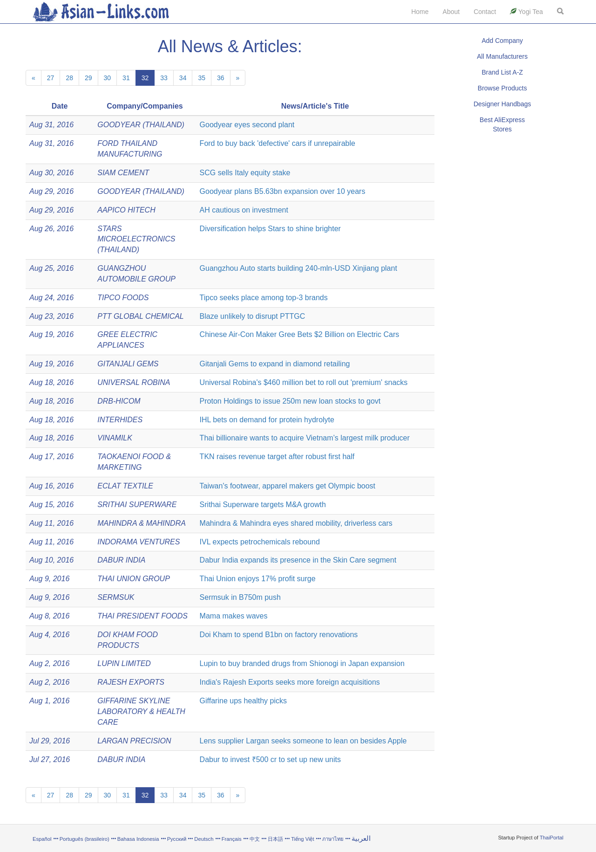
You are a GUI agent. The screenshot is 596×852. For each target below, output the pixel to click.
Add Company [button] (502, 40)
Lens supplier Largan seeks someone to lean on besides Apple (303, 741)
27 (50, 78)
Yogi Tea (526, 11)
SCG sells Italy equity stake (245, 173)
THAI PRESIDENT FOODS (142, 616)
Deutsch (203, 839)
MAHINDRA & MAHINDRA (141, 523)
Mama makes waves (234, 616)
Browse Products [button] (502, 88)
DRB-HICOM (118, 401)
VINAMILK (114, 438)
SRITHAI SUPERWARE (136, 504)
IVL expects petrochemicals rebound (260, 542)
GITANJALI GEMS (127, 364)
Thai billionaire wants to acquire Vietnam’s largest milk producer (305, 438)
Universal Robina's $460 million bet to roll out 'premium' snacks (304, 382)
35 (201, 78)
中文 (255, 839)
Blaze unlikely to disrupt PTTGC (252, 316)
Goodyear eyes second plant (247, 125)
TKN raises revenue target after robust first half (277, 456)
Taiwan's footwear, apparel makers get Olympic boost (287, 486)
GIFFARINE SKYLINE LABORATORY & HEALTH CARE (141, 711)
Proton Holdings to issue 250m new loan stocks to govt (290, 401)
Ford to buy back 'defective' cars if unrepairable (277, 143)
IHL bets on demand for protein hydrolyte (267, 420)
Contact (485, 11)
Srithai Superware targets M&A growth (263, 504)
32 (145, 78)
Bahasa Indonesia (138, 839)
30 (107, 78)
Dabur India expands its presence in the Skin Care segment (298, 560)
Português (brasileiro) (84, 839)
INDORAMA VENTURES (138, 542)
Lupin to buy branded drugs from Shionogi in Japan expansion (302, 663)
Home (419, 11)
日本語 (275, 839)
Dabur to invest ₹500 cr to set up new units (270, 759)
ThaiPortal (551, 837)
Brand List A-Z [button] (502, 72)
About (451, 11)
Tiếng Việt (302, 839)
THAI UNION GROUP (133, 579)
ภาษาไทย (333, 839)
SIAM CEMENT (123, 173)
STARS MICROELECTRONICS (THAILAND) (136, 239)
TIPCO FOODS (123, 298)
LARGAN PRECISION (134, 741)
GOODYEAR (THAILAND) (140, 125)
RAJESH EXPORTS (130, 682)
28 (69, 78)
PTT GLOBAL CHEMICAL (140, 316)
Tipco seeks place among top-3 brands (264, 298)
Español (42, 839)
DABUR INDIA (121, 560)
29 (88, 78)
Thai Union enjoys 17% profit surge (258, 579)
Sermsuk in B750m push (240, 597)
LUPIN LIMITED (124, 663)
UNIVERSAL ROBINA (133, 382)
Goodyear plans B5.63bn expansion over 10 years (283, 191)
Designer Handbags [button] (502, 104)
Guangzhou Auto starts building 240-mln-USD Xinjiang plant (298, 268)
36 (220, 78)
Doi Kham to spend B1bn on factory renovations (279, 635)
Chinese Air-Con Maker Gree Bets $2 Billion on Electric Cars (300, 334)
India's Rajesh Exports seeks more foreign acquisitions (290, 682)
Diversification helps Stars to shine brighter (270, 229)
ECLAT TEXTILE (125, 486)
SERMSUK (115, 597)
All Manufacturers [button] (502, 56)
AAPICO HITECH (126, 210)
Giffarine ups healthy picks (243, 701)
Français (232, 839)
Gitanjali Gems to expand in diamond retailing (275, 364)
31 (126, 78)
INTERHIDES (119, 420)
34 (183, 78)
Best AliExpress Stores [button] (502, 124)
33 (164, 78)
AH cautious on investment (244, 210)
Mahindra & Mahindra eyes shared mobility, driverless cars (296, 523)
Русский (177, 839)
